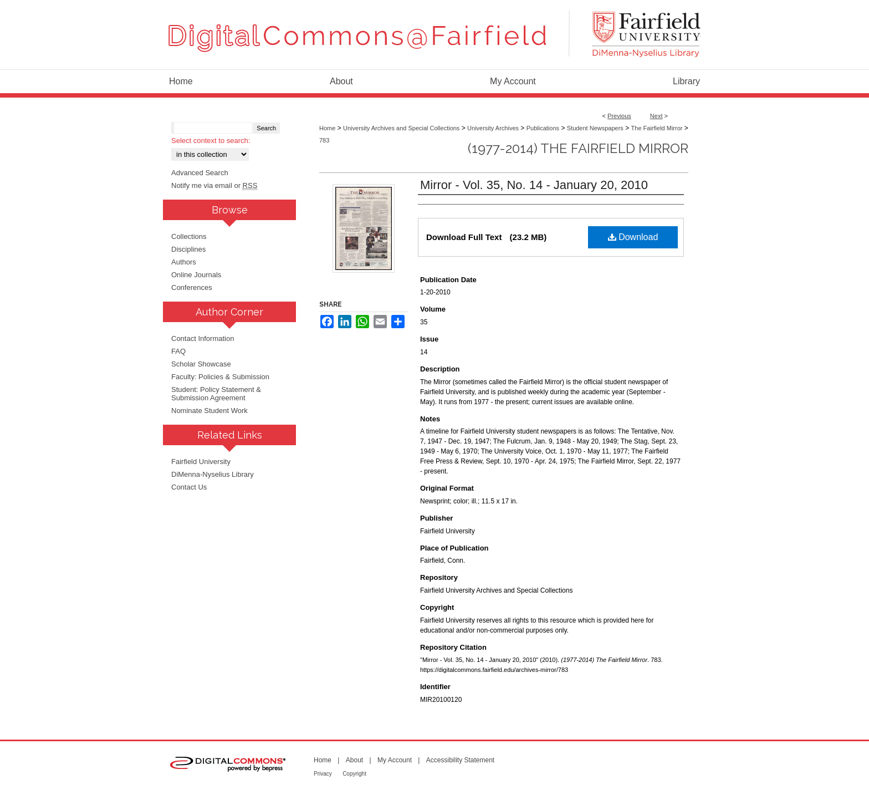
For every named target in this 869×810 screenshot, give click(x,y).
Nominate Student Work (209, 410)
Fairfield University (201, 461)
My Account (394, 760)
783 (324, 140)
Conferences (191, 287)
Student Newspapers (595, 128)
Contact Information (202, 338)
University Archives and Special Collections (401, 128)
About (354, 760)
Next (656, 116)
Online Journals (196, 275)
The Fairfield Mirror (657, 128)
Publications (542, 128)
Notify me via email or (214, 185)
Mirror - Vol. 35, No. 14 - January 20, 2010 (534, 185)
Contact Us (189, 487)
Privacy (323, 774)
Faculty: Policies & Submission (220, 377)
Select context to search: (210, 140)
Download (633, 237)
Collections (189, 236)
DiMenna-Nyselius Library (212, 474)
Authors (183, 262)
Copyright (354, 774)
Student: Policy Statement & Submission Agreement (216, 393)
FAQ (178, 351)
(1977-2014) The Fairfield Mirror (578, 148)
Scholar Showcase (201, 364)
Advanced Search (199, 173)
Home (327, 128)
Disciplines (188, 249)
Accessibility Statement (460, 760)
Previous (619, 116)
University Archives (493, 128)
